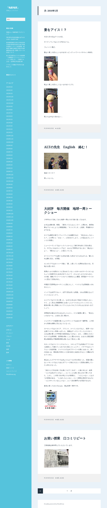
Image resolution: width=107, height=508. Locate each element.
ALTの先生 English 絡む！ (66, 147)
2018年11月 (9, 217)
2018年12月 (9, 214)
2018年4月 (9, 240)
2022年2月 (9, 90)
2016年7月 (9, 308)
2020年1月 (9, 171)
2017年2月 (9, 285)
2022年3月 (9, 87)
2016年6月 (9, 311)
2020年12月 (9, 136)
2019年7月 (9, 191)
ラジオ (8, 339)
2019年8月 (9, 188)
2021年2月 (9, 129)
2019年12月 (9, 175)
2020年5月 (9, 158)
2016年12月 (9, 292)
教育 (7, 343)
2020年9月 (9, 145)
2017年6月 (9, 272)
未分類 (8, 346)
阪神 (7, 352)
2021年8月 (9, 110)
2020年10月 (9, 142)
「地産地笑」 (12, 7)
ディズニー (9, 333)
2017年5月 (9, 275)
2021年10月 (9, 103)
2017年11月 (9, 256)
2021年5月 (9, 119)
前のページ (40, 491)
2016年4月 (9, 318)
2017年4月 (9, 279)
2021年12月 (9, 97)
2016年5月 (9, 314)
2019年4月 (9, 201)
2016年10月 (9, 298)
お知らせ (8, 330)
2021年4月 (9, 123)
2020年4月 (9, 162)
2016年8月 (9, 305)
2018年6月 (9, 233)
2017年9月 (9, 262)
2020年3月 (9, 165)
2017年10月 (9, 259)
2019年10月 (9, 181)
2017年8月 (9, 266)
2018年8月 (9, 227)
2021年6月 (9, 116)
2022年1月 (9, 93)
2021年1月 (9, 132)
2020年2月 (9, 168)
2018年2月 (9, 246)
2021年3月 (9, 126)
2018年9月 (9, 223)
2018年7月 (9, 230)
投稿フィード (10, 368)
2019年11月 (9, 178)
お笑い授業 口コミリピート (65, 438)
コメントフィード (11, 371)
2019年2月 (9, 207)
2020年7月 (9, 152)
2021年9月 (9, 106)
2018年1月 (9, 249)
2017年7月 (9, 269)
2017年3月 (9, 282)
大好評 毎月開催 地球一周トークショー (68, 210)
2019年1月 (9, 210)
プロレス (8, 336)
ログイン (8, 365)
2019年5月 (9, 197)
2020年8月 (9, 149)
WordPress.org (11, 374)
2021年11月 (9, 100)
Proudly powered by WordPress (54, 504)
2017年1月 (9, 288)
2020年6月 (9, 155)
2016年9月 (9, 301)
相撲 (7, 349)
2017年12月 (9, 253)
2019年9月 (9, 184)
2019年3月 (9, 204)
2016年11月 (9, 295)
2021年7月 (9, 113)
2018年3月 (9, 243)
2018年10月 (9, 220)
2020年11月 (9, 139)
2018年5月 (9, 236)
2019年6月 (9, 194)
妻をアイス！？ (55, 29)
